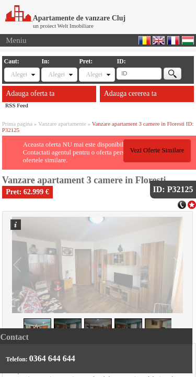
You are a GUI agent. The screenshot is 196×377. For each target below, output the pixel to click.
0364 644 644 (52, 358)
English (159, 40)
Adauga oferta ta (30, 93)
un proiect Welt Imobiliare (63, 26)
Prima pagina (17, 123)
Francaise (173, 40)
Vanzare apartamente (62, 123)
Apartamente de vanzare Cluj (65, 18)
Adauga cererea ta (130, 93)
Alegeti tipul (19, 74)
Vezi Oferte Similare (157, 150)
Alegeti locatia (56, 74)
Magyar (188, 40)
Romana (145, 40)
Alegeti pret (93, 74)
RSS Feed (16, 105)
